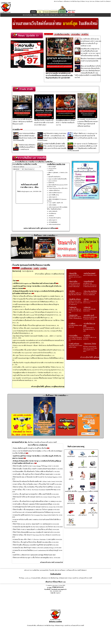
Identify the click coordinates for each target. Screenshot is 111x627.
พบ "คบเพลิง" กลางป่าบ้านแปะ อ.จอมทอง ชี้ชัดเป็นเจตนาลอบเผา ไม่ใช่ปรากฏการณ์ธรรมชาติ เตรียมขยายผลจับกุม (87, 122)
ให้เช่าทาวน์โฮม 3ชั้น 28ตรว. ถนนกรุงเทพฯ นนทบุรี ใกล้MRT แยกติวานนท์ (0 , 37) (38, 328)
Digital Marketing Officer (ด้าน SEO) (58, 188)
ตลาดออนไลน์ (59, 562)
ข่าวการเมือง (75, 34)
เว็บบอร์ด (41, 15)
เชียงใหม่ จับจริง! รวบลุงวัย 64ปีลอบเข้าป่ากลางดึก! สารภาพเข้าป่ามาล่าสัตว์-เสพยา (44, 122)
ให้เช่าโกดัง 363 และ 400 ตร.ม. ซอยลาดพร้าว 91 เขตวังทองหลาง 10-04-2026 (36, 524)
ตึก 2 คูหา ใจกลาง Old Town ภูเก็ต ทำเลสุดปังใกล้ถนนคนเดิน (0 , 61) (33, 355)
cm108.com (28, 578)
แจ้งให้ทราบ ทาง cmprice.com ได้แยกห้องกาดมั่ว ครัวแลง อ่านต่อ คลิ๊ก (34, 283)
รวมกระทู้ (16, 268)
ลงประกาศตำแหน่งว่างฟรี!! (32, 228)
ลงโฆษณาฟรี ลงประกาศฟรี (47, 562)
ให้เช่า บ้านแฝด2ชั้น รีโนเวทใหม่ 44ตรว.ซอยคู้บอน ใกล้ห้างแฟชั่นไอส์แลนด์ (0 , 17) (38, 299)
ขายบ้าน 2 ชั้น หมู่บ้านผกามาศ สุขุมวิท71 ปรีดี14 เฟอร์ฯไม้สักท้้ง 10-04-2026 (36, 494)
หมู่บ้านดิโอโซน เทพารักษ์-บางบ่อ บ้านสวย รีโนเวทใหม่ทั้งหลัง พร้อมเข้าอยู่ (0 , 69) (38, 375)
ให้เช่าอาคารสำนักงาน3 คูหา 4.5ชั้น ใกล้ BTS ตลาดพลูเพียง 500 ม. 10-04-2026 (36, 557)
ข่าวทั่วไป (85, 34)
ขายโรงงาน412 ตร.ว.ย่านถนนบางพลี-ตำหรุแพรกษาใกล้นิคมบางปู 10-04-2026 (36, 512)
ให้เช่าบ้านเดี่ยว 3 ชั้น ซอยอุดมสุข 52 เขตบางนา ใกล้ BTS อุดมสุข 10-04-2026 (36, 509)
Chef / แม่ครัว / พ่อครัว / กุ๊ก (56, 202)
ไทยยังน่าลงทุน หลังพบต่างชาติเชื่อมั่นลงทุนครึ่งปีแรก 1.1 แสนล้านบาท (27, 147)
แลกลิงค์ (47, 15)
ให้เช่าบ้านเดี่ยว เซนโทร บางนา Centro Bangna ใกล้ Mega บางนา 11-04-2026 (36, 466)
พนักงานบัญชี (51, 166)
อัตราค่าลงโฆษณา (58, 1)
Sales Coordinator (52, 180)
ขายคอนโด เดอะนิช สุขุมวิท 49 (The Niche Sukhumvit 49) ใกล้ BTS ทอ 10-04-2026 (38, 527)
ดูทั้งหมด (47, 274)
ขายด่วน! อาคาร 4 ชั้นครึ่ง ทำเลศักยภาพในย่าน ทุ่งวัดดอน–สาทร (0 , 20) (35, 309)
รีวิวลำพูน (21, 578)
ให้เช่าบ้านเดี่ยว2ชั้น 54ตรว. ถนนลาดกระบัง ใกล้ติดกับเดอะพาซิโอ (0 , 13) (35, 302)
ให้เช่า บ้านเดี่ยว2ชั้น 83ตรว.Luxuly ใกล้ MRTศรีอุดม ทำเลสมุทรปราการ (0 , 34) (37, 315)
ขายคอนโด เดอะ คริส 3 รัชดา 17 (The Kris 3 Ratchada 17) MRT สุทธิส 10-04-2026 (37, 539)
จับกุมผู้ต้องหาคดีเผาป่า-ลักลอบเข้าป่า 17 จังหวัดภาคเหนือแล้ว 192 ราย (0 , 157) (37, 372)
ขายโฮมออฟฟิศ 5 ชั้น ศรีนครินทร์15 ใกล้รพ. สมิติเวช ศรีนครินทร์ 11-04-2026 (36, 471)
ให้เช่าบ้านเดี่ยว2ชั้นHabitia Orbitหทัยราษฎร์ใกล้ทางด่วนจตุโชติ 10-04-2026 (35, 545)
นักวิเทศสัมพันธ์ (53, 222)
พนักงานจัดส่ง (52, 205)
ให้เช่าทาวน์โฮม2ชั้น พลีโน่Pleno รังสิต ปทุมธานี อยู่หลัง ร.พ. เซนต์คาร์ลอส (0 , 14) (38, 296)
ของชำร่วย (103, 1)
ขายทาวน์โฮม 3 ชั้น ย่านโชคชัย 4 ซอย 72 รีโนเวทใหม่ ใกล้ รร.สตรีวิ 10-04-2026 (37, 484)
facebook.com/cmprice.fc (59, 589)
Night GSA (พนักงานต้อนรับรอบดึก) (57, 179)
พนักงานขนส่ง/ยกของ (54, 224)
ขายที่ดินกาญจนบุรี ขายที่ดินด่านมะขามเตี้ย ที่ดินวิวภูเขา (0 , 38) (32, 317)
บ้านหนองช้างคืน (35, 578)
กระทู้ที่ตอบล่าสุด (26, 268)
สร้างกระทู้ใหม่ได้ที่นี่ (37, 386)
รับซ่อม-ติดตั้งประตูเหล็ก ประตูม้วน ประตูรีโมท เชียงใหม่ (30, 448)
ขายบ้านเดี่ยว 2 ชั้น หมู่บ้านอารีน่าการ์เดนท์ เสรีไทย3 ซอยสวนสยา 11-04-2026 (36, 474)
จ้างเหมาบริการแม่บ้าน (55, 217)
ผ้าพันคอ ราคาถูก (85, 1)
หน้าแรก (26, 570)
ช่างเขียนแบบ (52, 213)
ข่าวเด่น (48, 34)
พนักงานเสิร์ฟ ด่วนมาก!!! (55, 192)
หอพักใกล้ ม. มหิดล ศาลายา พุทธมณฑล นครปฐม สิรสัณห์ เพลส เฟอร (34, 555)
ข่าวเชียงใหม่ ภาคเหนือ (62, 34)
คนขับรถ (51, 215)
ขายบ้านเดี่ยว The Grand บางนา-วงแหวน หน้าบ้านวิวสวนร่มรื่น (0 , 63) (34, 352)
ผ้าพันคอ (97, 1)
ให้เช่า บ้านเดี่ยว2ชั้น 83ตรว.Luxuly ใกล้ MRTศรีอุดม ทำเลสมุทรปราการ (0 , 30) (37, 312)
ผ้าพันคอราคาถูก (59, 625)
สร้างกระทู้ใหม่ (39, 274)
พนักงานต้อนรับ (53, 211)
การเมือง (43, 268)
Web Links (92, 1)
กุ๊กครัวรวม (51, 182)
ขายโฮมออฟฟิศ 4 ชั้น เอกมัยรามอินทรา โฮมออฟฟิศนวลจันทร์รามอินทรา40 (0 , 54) (38, 350)
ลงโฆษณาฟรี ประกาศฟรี (56, 15)
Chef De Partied (52, 168)
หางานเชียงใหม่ (34, 570)
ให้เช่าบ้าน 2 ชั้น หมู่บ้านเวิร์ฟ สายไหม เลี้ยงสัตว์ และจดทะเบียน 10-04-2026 (36, 542)
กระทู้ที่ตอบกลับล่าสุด (57, 274)
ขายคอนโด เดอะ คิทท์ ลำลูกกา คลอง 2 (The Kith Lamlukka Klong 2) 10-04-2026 (37, 547)
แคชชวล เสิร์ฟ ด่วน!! (54, 190)
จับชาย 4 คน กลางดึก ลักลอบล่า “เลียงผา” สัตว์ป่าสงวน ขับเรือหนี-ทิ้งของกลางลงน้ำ (23, 121)
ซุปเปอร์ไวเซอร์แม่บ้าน (54, 176)
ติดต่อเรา (108, 1)
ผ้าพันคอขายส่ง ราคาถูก (65, 578)
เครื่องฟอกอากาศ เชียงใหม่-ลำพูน (72, 1)
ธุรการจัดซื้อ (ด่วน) (54, 195)
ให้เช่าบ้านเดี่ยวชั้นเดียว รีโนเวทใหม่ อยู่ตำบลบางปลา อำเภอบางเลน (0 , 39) (36, 325)
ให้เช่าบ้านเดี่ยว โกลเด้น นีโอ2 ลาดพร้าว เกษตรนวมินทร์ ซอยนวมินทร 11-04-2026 (38, 469)
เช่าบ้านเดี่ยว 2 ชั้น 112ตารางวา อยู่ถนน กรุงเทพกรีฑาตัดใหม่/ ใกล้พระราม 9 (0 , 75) (38, 367)
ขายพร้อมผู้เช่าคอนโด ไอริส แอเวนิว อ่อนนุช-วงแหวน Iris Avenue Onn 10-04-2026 (38, 507)
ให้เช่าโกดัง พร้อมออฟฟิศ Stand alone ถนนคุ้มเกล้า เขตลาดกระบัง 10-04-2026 (36, 532)
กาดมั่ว (36, 268)
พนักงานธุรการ (53, 197)
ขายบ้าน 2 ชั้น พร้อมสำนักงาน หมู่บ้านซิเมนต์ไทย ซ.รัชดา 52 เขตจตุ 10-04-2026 (37, 501)
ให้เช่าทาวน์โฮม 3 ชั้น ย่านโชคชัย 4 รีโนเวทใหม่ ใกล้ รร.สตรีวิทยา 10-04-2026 (36, 487)
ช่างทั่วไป (50, 170)
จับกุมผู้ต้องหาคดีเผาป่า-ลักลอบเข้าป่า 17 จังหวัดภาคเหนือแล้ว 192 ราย (66, 122)
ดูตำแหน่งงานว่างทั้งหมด (48, 228)
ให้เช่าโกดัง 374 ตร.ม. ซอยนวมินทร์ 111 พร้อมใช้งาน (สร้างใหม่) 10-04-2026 (36, 529)
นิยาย (15, 280)
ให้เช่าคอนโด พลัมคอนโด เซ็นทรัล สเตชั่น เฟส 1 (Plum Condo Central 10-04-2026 (37, 481)
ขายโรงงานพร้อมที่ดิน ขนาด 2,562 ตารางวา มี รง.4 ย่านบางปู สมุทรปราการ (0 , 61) (38, 370)
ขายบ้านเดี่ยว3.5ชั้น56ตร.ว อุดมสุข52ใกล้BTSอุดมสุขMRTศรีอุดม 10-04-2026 (36, 504)
